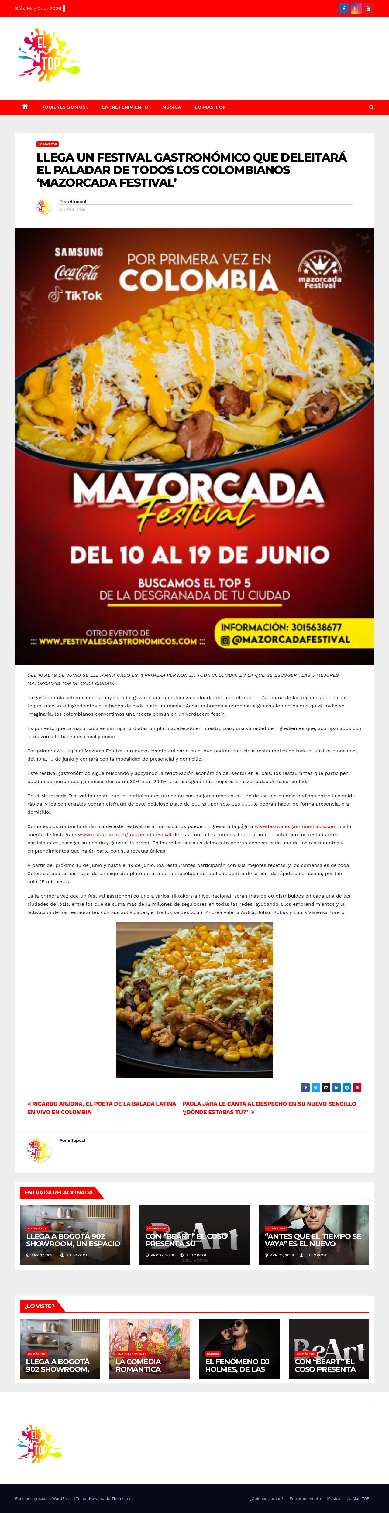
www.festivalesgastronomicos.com (295, 826)
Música (171, 107)
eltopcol (77, 201)
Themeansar (123, 1498)
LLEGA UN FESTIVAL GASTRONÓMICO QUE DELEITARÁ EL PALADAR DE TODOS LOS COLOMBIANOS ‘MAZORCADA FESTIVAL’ (191, 170)
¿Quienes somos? (65, 107)
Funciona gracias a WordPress (44, 1498)
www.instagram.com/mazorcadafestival (124, 834)
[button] (371, 107)
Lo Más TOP (210, 107)
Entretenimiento (125, 107)
